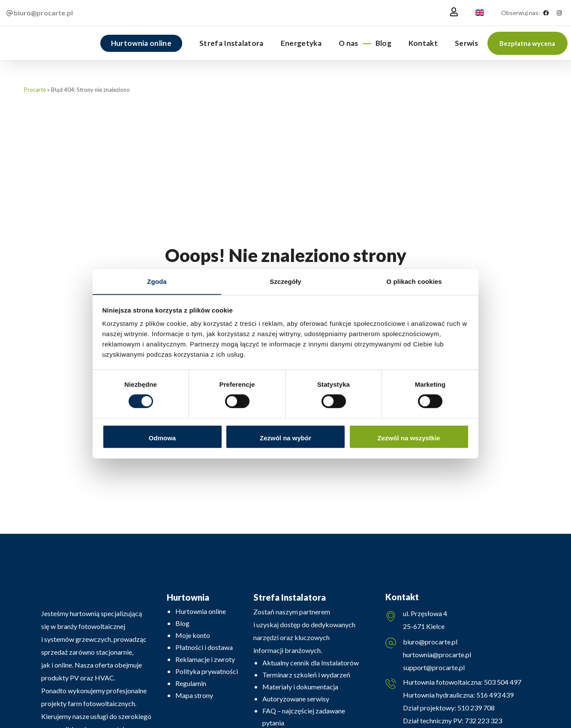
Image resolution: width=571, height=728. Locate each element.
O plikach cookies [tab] (414, 281)
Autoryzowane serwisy (295, 699)
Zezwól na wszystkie (409, 438)
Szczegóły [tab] (285, 281)
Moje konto (192, 635)
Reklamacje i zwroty (205, 659)
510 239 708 (475, 708)
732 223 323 (483, 721)
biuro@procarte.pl (430, 642)
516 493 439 (494, 696)
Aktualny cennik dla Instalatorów (310, 663)
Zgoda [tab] (157, 281)
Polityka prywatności (206, 671)
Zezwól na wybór (285, 438)
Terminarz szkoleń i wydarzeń (306, 675)
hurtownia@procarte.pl (437, 655)
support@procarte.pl (434, 668)
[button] (527, 43)
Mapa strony (194, 695)
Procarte (35, 89)
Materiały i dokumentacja (300, 687)
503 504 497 (502, 683)
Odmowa (162, 438)
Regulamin (190, 683)
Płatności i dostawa (204, 647)
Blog (182, 623)
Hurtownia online (200, 611)
